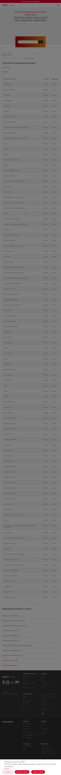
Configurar (7, 772)
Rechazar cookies (22, 772)
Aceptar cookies (38, 772)
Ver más (6, 768)
